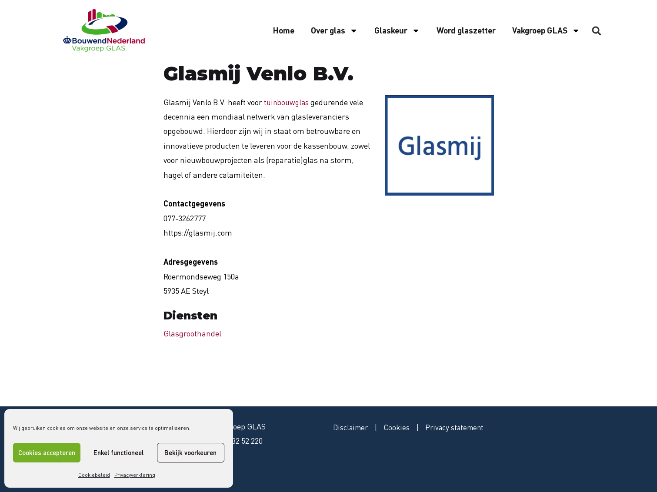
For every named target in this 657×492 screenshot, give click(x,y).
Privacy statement (461, 427)
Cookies (400, 427)
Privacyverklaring (134, 475)
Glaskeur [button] (397, 30)
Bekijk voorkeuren (190, 452)
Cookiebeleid (94, 475)
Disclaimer (352, 427)
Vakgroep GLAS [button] (546, 30)
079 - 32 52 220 (238, 440)
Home (283, 30)
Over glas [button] (334, 30)
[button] (596, 31)
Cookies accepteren (46, 452)
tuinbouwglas (288, 102)
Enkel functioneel (118, 452)
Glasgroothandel (192, 333)
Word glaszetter (466, 30)
